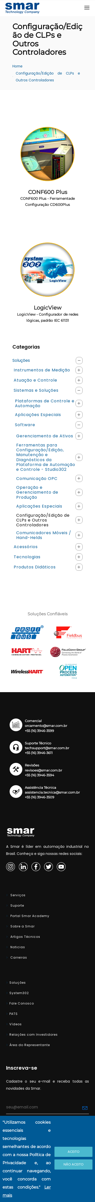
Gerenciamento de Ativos (44, 436)
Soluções (21, 360)
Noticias (17, 947)
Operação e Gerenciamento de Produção (37, 492)
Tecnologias (27, 556)
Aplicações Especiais (38, 414)
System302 (19, 993)
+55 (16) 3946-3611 (39, 753)
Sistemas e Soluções (36, 390)
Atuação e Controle (35, 380)
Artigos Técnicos (24, 937)
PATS (13, 1014)
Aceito (74, 1151)
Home (17, 66)
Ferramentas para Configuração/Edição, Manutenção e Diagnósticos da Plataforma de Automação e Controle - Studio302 (45, 457)
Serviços (17, 895)
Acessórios (26, 546)
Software (25, 424)
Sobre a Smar (22, 926)
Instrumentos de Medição (42, 370)
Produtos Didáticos (35, 567)
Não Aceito (74, 1164)
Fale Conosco (21, 1003)
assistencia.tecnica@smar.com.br (52, 792)
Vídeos (15, 1024)
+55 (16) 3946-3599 (39, 731)
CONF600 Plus (47, 198)
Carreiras (18, 957)
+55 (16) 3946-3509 (39, 797)
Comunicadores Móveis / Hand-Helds (43, 535)
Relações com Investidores (33, 1034)
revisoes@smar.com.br (43, 770)
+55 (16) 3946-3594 (39, 775)
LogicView (47, 313)
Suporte (16, 905)
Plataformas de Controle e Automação (44, 403)
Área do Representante (29, 1045)
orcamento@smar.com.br (46, 726)
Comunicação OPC (37, 478)
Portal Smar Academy (29, 916)
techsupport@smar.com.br (47, 748)
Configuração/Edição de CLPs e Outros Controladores (48, 77)
